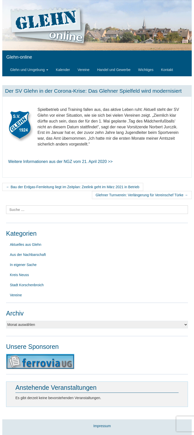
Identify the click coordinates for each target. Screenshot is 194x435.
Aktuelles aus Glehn (25, 245)
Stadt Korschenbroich (27, 285)
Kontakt (167, 70)
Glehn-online (19, 57)
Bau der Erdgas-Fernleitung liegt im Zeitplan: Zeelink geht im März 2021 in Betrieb (72, 187)
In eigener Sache (23, 265)
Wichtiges (146, 70)
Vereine (83, 70)
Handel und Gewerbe (113, 70)
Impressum (102, 426)
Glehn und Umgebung (29, 70)
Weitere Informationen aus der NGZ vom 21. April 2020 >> (60, 161)
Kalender (63, 70)
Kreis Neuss (19, 275)
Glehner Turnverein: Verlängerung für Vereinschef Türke (142, 195)
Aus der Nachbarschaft (28, 255)
